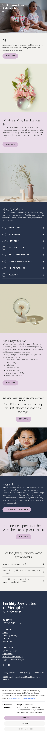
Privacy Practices (8, 673)
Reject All (25, 723)
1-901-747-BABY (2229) (11, 623)
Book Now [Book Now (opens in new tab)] (10, 56)
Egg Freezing (7, 654)
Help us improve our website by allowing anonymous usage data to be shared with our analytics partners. (31, 708)
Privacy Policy (25, 673)
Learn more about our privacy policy (22, 698)
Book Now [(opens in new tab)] (10, 144)
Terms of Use (39, 673)
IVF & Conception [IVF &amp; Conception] (9, 651)
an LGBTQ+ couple (22, 350)
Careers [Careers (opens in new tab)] (5, 639)
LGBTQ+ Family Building (12, 657)
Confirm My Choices (25, 729)
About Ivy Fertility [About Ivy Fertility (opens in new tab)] (9, 636)
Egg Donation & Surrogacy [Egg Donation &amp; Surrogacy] (13, 660)
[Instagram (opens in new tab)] (8, 665)
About (5, 633)
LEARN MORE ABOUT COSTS (17, 509)
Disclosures (7, 642)
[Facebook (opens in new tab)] (3, 665)
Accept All (25, 718)
